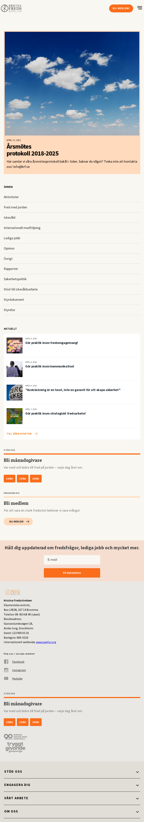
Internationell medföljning (22, 228)
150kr (22, 478)
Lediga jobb (12, 238)
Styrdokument (14, 299)
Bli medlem (16, 521)
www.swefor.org (46, 642)
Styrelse (9, 310)
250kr (35, 478)
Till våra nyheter (19, 433)
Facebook (14, 661)
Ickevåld (9, 217)
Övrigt (8, 258)
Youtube (13, 678)
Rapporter (11, 269)
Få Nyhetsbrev (72, 572)
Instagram (15, 670)
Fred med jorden (15, 207)
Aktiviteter (11, 197)
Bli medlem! (121, 8)
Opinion (9, 248)
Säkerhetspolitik (15, 279)
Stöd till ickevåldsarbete (21, 289)
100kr (9, 478)
